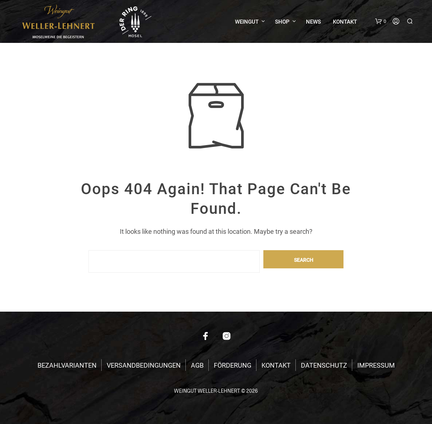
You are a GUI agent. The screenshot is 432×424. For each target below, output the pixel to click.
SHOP (282, 22)
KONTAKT (345, 22)
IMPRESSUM (376, 365)
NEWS (313, 22)
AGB (197, 365)
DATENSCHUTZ (324, 365)
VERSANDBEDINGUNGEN (144, 365)
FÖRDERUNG (232, 365)
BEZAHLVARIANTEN (67, 365)
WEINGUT (247, 22)
